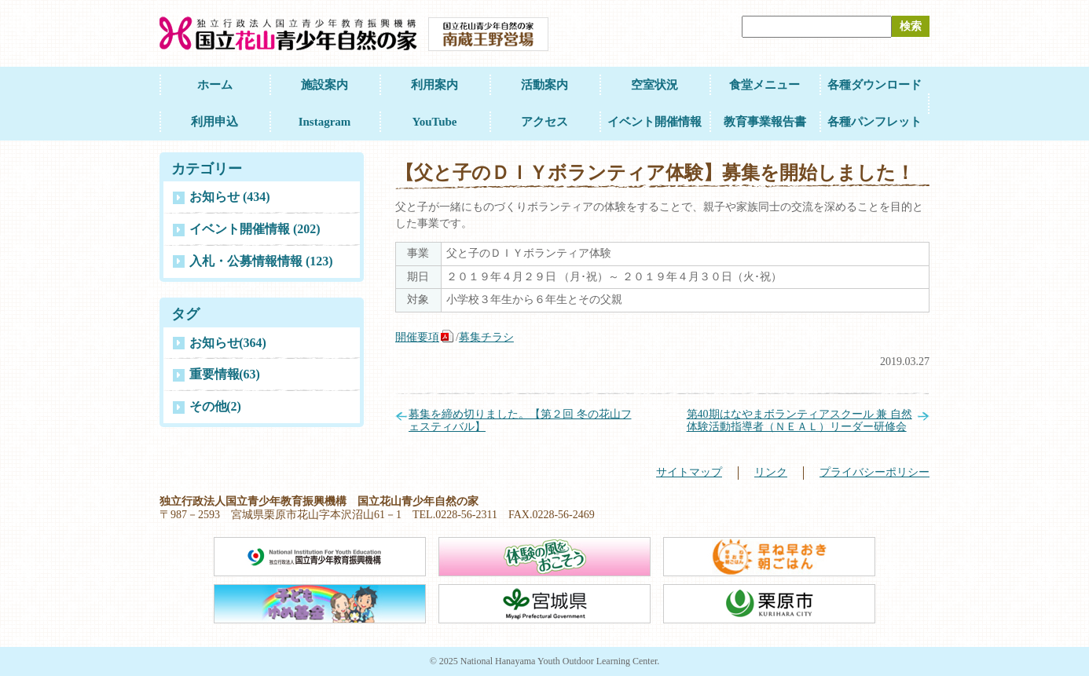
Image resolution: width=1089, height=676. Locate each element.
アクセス (544, 121)
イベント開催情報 (654, 121)
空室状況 (654, 85)
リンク (770, 472)
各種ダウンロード (874, 85)
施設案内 (324, 85)
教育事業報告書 (765, 121)
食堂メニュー (764, 85)
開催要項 (417, 337)
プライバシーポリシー (875, 472)
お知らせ (227, 342)
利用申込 (214, 121)
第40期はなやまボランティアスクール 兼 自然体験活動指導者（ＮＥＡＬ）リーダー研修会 (799, 420)
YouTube (434, 121)
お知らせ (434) (229, 196)
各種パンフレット (874, 121)
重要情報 (224, 374)
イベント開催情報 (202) (255, 229)
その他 (215, 406)
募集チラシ (486, 337)
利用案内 (434, 85)
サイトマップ (689, 472)
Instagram (325, 121)
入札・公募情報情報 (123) (261, 261)
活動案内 (544, 85)
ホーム (215, 85)
